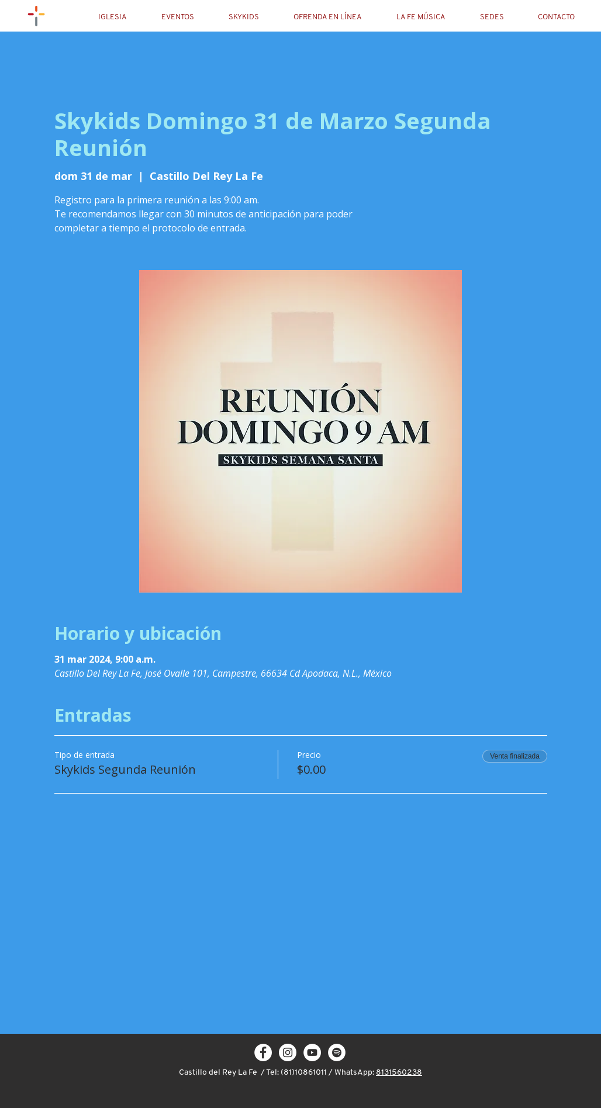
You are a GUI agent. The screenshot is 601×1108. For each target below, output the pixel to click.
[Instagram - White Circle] (287, 1052)
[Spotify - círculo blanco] (337, 1052)
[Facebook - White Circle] (263, 1052)
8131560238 (399, 1072)
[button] (122, 18)
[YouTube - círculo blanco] (312, 1052)
